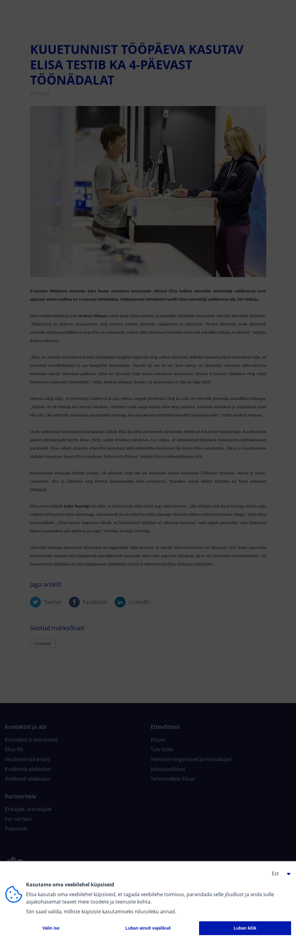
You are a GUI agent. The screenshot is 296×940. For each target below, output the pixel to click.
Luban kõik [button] (245, 928)
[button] (279, 873)
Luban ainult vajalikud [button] (148, 928)
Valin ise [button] (51, 928)
